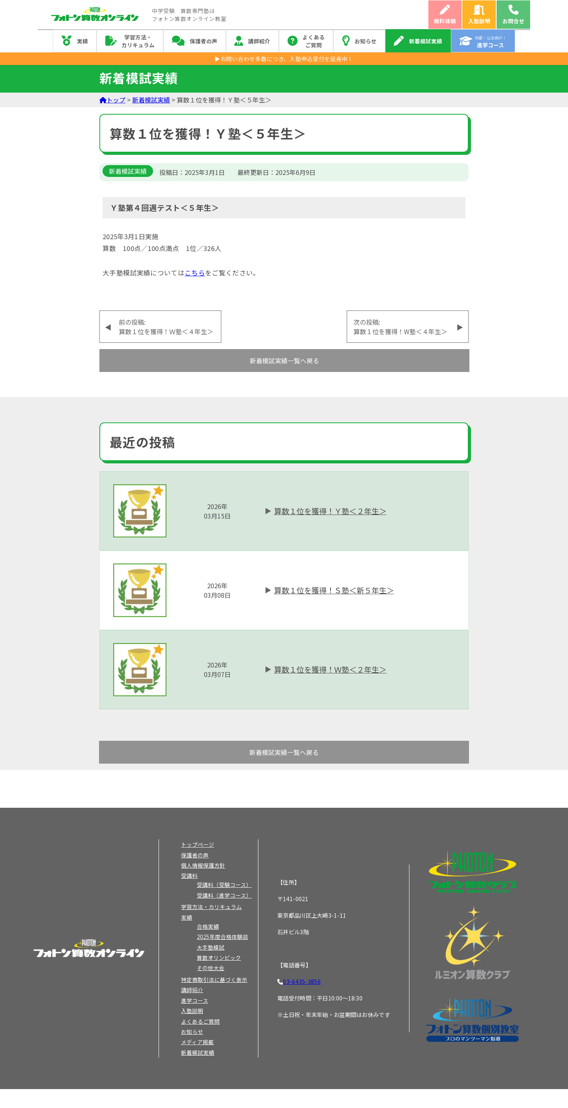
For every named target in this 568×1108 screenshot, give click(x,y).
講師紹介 (259, 41)
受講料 (189, 875)
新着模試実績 (425, 41)
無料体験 (445, 21)
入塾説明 (479, 21)
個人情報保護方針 (203, 865)
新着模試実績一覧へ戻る (284, 360)
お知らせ (366, 41)
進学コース (194, 1000)
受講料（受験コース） (224, 885)
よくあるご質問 (314, 41)
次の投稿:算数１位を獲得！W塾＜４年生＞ (400, 326)
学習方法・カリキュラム (138, 41)
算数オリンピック (219, 957)
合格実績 (208, 926)
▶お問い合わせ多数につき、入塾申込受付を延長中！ (284, 59)
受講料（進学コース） (224, 895)
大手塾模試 (210, 947)
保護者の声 (203, 41)
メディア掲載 (197, 1042)
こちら (195, 272)
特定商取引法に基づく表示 (214, 979)
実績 (82, 41)
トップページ (197, 844)
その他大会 (210, 968)
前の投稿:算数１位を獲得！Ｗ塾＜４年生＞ (166, 326)
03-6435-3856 (301, 981)
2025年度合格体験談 (222, 937)
